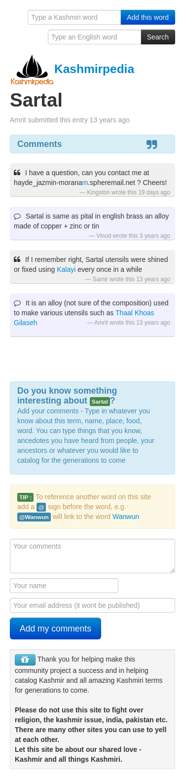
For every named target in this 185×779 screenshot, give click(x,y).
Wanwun (125, 516)
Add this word (148, 17)
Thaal (124, 313)
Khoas (144, 313)
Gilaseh (25, 323)
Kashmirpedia (72, 68)
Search (158, 37)
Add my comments (55, 628)
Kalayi (66, 269)
